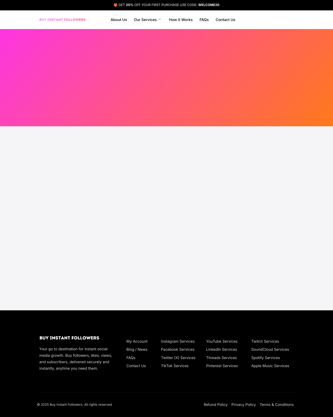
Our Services (147, 19)
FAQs (204, 19)
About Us (119, 19)
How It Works (181, 19)
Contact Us (225, 19)
